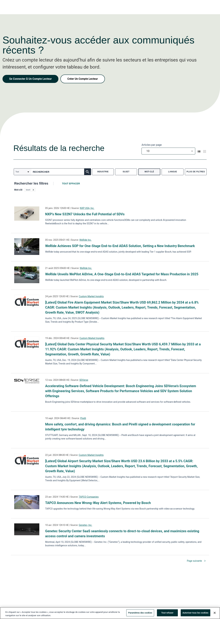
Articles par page (152, 144)
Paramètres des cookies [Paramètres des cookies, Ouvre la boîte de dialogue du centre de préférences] (140, 612)
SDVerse (83, 380)
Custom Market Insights (91, 296)
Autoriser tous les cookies (195, 612)
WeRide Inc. (85, 240)
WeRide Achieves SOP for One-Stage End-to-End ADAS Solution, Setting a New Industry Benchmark (120, 246)
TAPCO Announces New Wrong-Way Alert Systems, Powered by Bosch (98, 503)
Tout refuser (167, 612)
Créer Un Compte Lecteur (82, 78)
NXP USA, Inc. (87, 208)
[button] (30, 189)
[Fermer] (214, 612)
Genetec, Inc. (85, 525)
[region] (110, 613)
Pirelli (83, 418)
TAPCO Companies (89, 496)
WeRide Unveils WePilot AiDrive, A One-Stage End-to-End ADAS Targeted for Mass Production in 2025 (121, 274)
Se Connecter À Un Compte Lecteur (30, 78)
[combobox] (168, 151)
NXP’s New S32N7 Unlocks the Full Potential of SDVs (85, 214)
